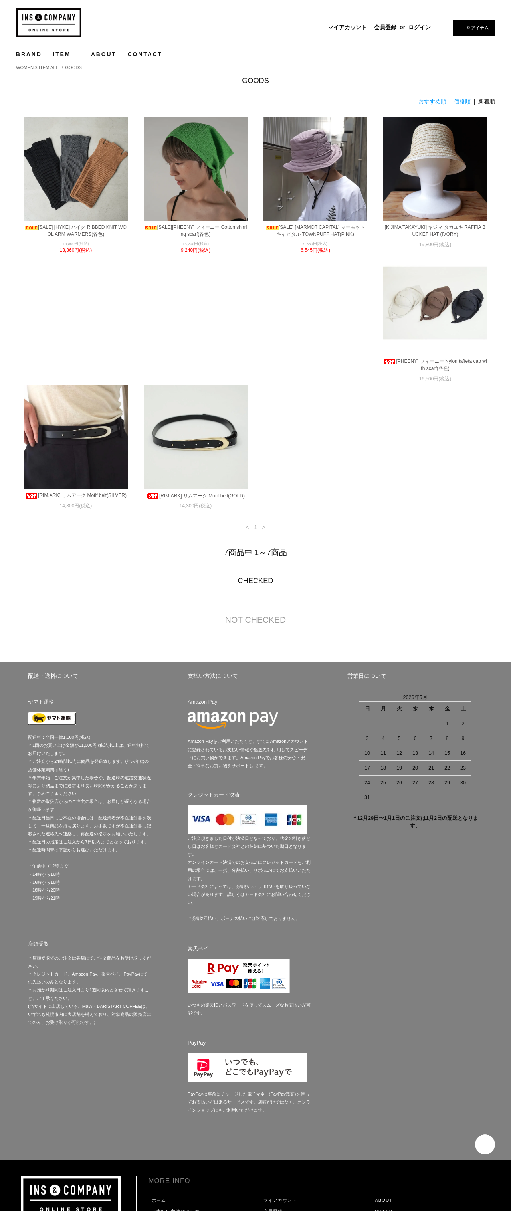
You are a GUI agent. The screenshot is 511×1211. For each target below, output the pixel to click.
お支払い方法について (176, 1090)
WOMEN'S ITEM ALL (37, 67)
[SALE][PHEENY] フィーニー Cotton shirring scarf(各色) (196, 230)
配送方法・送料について (178, 1101)
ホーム (159, 1078)
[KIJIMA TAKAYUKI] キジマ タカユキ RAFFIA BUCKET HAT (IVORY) (435, 230)
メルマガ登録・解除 (285, 1112)
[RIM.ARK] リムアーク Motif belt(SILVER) (195, 367)
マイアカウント (347, 27)
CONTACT (145, 54)
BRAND (29, 54)
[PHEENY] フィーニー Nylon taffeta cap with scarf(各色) (75, 370)
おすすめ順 (432, 101)
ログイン (419, 27)
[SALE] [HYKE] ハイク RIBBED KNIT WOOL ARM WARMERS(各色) (76, 230)
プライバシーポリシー (176, 1123)
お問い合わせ (166, 1134)
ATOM (286, 1123)
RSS (268, 1123)
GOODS (73, 67)
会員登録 (385, 27)
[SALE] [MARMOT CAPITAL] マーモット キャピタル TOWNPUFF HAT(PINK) (315, 230)
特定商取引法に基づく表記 (181, 1112)
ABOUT (104, 54)
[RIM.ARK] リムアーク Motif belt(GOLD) (315, 367)
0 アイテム (473, 27)
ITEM (66, 54)
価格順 (462, 101)
